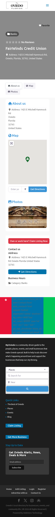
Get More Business (17, 437)
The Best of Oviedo (15, 404)
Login (31, 489)
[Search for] (27, 375)
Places (10, 408)
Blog (9, 417)
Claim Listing (14, 425)
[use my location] (25, 189)
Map (13, 135)
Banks (24, 283)
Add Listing (20, 489)
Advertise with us (19, 493)
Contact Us (36, 493)
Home (9, 489)
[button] (27, 159)
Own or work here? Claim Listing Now (29, 241)
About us (17, 103)
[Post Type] (27, 369)
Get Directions (37, 189)
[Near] (27, 382)
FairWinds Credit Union (26, 48)
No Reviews (27, 42)
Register (42, 489)
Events (10, 413)
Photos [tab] (13, 91)
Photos (15, 202)
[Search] (27, 389)
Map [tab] (29, 86)
